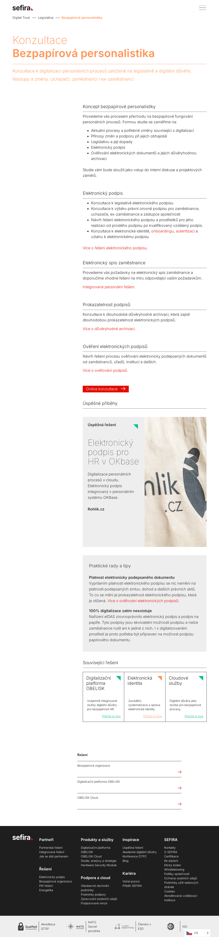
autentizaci (185, 231)
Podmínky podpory (93, 894)
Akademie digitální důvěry (140, 852)
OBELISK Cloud (91, 856)
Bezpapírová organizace (55, 881)
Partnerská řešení (51, 847)
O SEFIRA (170, 852)
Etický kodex (172, 865)
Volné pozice (131, 881)
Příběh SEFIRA (132, 885)
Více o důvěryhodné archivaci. (109, 329)
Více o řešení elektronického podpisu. (115, 248)
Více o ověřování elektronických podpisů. (143, 601)
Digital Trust (21, 18)
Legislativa (45, 18)
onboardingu (162, 231)
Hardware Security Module (99, 865)
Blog (125, 860)
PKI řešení (46, 885)
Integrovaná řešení (51, 852)
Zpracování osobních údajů (99, 899)
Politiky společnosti (176, 874)
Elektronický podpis (52, 877)
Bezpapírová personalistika (82, 18)
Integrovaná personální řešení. (109, 287)
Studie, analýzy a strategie (98, 860)
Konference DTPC (135, 856)
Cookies (169, 891)
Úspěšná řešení (133, 847)
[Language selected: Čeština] (197, 933)
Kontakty (170, 847)
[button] (201, 7)
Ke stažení (171, 860)
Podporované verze (94, 903)
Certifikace (171, 856)
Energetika (46, 890)
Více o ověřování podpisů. (105, 370)
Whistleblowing (174, 869)
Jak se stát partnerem (53, 856)
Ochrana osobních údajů (180, 878)
